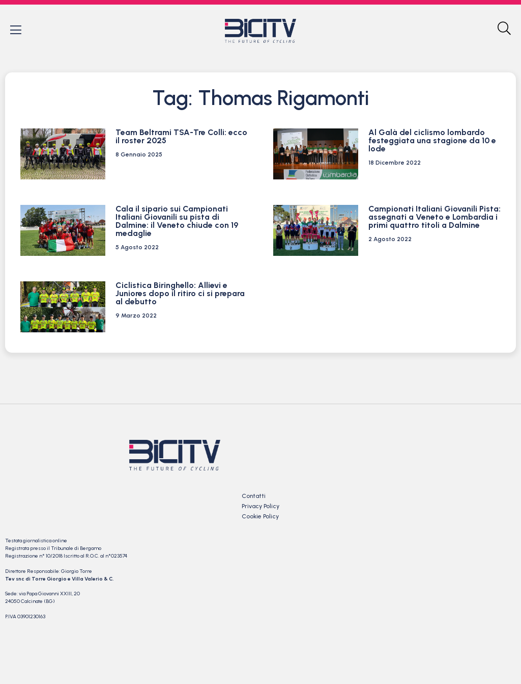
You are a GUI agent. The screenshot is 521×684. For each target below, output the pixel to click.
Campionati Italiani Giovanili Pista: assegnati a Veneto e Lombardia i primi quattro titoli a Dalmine (434, 217)
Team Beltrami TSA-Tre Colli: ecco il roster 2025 (181, 137)
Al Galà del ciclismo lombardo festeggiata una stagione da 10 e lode (432, 141)
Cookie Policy (260, 516)
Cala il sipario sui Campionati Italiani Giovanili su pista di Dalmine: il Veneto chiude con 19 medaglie (176, 221)
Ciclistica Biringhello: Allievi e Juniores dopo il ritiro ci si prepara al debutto (180, 294)
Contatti (254, 496)
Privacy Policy (260, 506)
